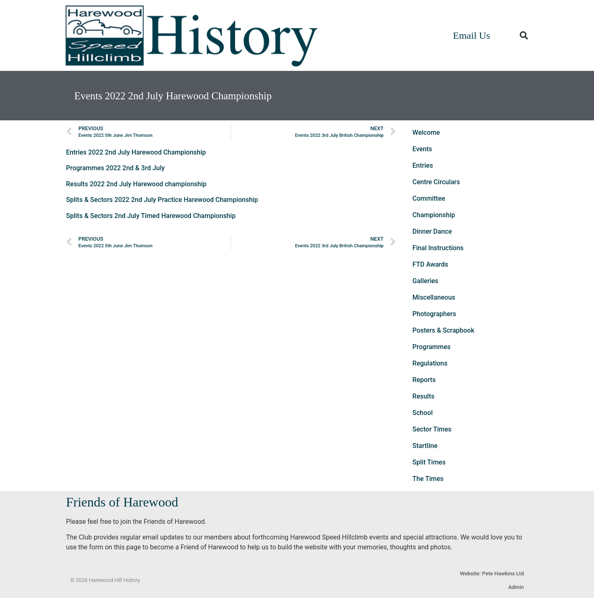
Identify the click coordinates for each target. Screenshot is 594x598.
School (422, 413)
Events (422, 149)
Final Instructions (438, 248)
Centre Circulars (436, 182)
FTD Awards (430, 264)
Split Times (429, 462)
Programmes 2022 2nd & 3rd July (115, 168)
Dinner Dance (432, 231)
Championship (433, 215)
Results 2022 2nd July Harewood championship (136, 184)
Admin (516, 587)
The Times (427, 479)
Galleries (425, 281)
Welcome (426, 132)
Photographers (434, 314)
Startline (425, 446)
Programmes (431, 347)
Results (423, 396)
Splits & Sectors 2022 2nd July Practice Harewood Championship (162, 200)
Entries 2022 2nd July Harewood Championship (136, 152)
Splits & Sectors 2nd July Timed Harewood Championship (151, 216)
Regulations (430, 363)
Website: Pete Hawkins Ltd (492, 573)
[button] (524, 35)
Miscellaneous (433, 297)
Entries (422, 165)
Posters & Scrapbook (443, 330)
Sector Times (432, 429)
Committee (428, 198)
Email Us (471, 35)
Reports (424, 380)
